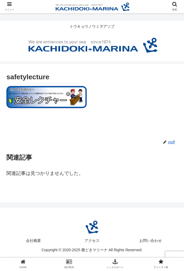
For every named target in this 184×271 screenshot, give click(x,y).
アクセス (92, 240)
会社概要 (33, 240)
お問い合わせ (150, 240)
